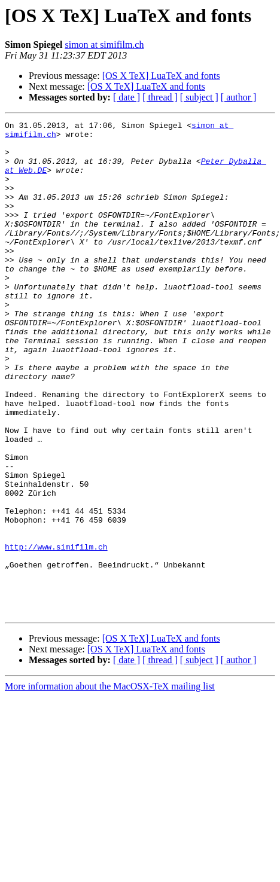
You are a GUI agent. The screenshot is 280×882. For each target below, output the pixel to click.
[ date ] (126, 97)
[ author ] (239, 97)
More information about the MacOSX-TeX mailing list (110, 785)
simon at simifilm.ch (104, 44)
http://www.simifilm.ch (56, 632)
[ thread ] (160, 97)
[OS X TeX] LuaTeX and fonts (161, 76)
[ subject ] (199, 97)
